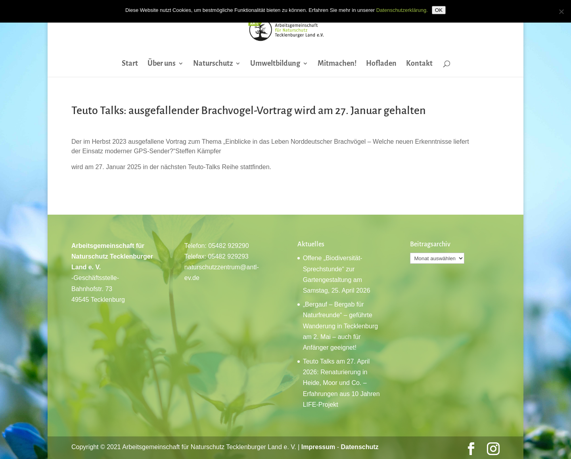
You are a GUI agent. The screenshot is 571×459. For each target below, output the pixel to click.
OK (439, 10)
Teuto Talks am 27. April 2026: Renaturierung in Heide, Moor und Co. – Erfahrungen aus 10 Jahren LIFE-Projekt (341, 383)
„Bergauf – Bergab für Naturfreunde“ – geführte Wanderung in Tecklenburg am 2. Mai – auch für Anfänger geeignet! (340, 326)
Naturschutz (213, 64)
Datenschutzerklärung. (402, 10)
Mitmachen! (337, 64)
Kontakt (419, 64)
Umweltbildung (275, 64)
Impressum (318, 447)
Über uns (162, 64)
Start (130, 64)
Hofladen (381, 64)
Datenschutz (359, 447)
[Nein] (561, 11)
